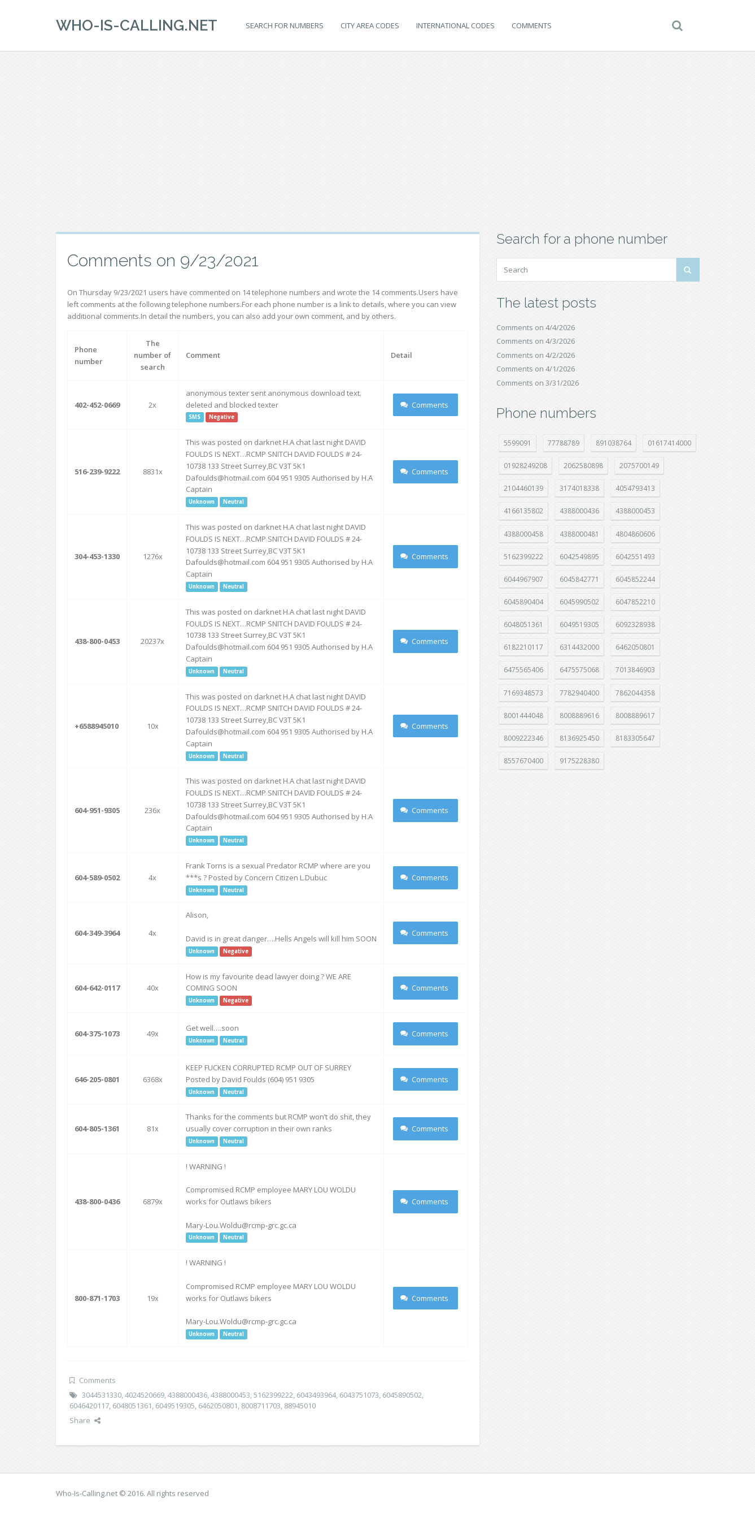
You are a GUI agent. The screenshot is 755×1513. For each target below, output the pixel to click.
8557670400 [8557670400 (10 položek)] (523, 761)
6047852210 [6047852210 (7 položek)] (635, 602)
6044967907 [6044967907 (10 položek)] (523, 579)
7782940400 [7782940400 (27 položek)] (579, 693)
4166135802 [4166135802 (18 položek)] (523, 511)
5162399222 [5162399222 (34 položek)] (523, 556)
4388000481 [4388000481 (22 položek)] (579, 534)
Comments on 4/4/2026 (535, 327)
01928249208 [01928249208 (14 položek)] (525, 465)
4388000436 (187, 1395)
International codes (455, 25)
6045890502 (402, 1395)
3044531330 (101, 1395)
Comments (532, 25)
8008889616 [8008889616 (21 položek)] (579, 715)
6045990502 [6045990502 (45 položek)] (579, 602)
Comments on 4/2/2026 (535, 355)
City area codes (370, 25)
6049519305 (175, 1405)
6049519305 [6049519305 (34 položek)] (579, 624)
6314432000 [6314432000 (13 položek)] (579, 647)
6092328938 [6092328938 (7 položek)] (635, 624)
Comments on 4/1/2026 (535, 369)
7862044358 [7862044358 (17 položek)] (635, 693)
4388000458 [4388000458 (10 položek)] (523, 534)
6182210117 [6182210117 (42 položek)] (523, 647)
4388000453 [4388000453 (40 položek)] (635, 511)
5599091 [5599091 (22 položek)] (517, 443)
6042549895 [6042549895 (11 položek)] (579, 556)
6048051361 (132, 1405)
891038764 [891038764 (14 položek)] (613, 443)
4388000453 (230, 1395)
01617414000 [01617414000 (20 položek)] (669, 443)
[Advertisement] (378, 141)
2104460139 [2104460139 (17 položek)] (523, 488)
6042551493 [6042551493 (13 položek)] (635, 556)
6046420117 (89, 1405)
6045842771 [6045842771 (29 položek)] (579, 579)
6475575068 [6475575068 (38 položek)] (579, 670)
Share (85, 1420)
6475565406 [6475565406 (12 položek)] (523, 670)
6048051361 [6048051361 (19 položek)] (523, 624)
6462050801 (218, 1405)
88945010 (300, 1405)
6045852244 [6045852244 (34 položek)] (635, 579)
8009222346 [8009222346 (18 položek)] (523, 738)
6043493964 (316, 1395)
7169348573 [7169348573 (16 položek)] (523, 693)
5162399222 (273, 1395)
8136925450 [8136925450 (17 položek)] (579, 738)
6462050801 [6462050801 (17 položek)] (635, 647)
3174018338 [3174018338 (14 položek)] (579, 488)
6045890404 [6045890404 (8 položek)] (523, 602)
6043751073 (359, 1395)
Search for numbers (285, 25)
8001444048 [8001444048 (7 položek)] (523, 715)
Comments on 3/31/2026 (537, 383)
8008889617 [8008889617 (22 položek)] (635, 715)
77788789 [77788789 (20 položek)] (563, 443)
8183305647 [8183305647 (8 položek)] (635, 738)
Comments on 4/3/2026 (535, 341)
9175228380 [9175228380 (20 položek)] (579, 761)
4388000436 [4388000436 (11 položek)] (579, 511)
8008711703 (261, 1405)
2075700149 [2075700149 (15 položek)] (639, 465)
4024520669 (144, 1395)
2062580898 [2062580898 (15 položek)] (583, 465)
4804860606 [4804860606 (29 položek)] (635, 534)
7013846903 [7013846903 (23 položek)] (635, 670)
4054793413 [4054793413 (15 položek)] (635, 488)
